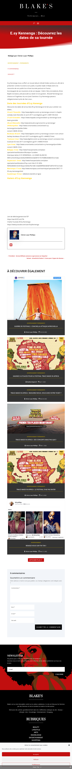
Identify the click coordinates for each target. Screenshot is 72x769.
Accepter (36, 754)
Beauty (36, 727)
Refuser (36, 759)
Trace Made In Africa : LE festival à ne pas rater (35, 489)
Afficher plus (34, 560)
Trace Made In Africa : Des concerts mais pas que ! (36, 440)
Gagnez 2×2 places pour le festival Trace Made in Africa (36, 376)
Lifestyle (36, 730)
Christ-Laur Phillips (25, 56)
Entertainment (13, 63)
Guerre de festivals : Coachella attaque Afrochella (36, 326)
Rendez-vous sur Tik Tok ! (36, 546)
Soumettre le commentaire (48, 627)
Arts (36, 732)
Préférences (36, 764)
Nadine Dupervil (32, 382)
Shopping (36, 740)
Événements (24, 63)
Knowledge (36, 735)
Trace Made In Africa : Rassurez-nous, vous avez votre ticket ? (36, 393)
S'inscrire (59, 674)
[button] (69, 745)
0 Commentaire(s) (13, 69)
